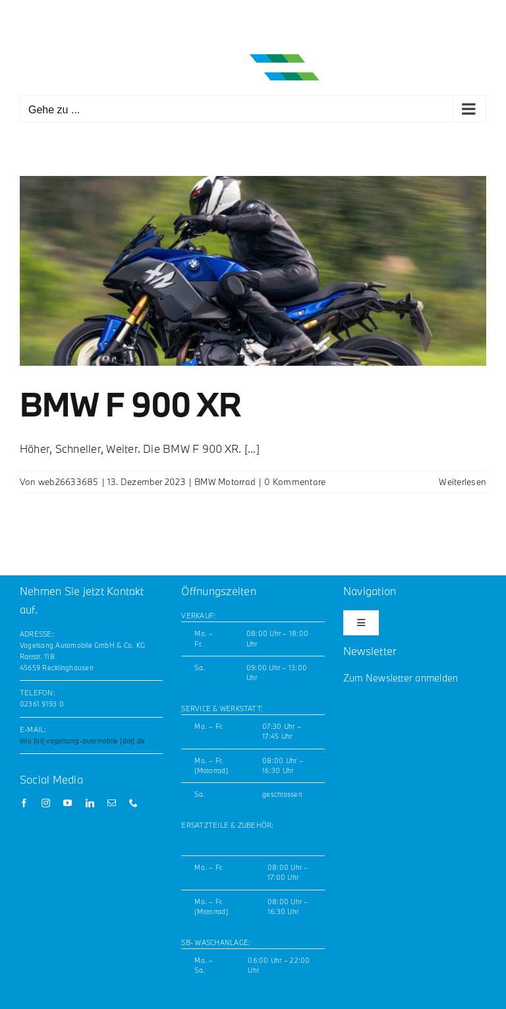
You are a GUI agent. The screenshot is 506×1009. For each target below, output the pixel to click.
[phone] (133, 803)
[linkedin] (90, 803)
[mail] (111, 803)
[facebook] (24, 803)
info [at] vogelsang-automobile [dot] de (82, 740)
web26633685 (68, 482)
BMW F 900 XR (130, 404)
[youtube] (67, 803)
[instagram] (46, 803)
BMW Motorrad (225, 482)
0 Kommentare (294, 482)
